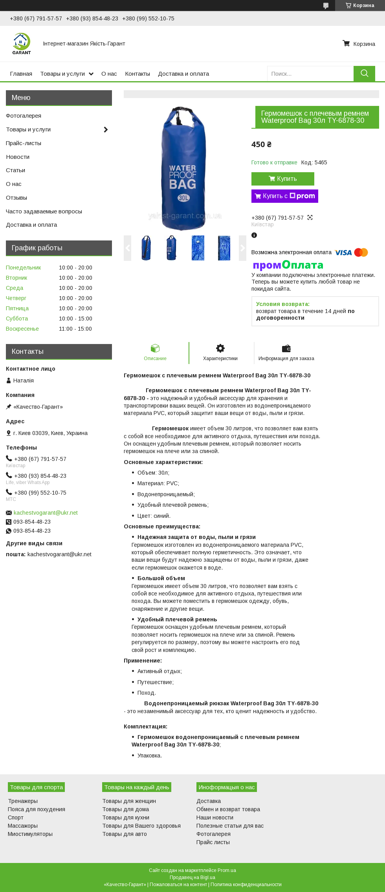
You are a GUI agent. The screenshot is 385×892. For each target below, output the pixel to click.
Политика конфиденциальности (246, 884)
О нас (109, 73)
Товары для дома (125, 809)
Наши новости (214, 817)
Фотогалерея (23, 115)
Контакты (137, 73)
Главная (21, 73)
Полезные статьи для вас (230, 826)
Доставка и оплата (183, 73)
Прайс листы (213, 842)
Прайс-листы (23, 143)
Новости (17, 156)
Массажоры (23, 826)
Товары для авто (124, 834)
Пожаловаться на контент (178, 884)
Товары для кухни (125, 817)
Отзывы (16, 197)
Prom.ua (227, 870)
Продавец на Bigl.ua (192, 877)
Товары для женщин (129, 801)
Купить (287, 178)
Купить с (289, 196)
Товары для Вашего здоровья (141, 826)
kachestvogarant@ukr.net (46, 513)
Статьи (15, 170)
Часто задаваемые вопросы (44, 211)
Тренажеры (23, 801)
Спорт (16, 817)
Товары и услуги (62, 73)
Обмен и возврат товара (228, 809)
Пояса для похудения (36, 809)
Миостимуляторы (30, 834)
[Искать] (364, 73)
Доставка (208, 801)
